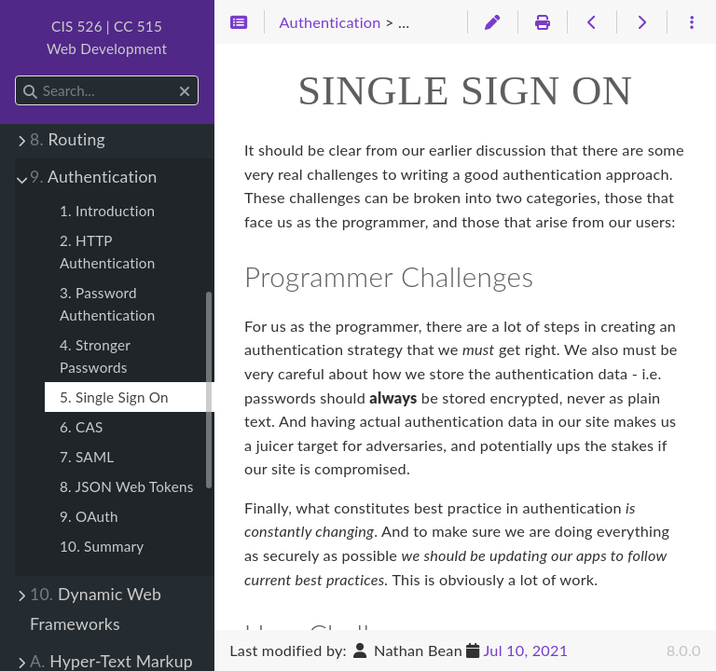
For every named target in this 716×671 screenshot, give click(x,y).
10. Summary (102, 546)
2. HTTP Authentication (107, 251)
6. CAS (81, 426)
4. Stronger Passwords (95, 356)
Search (16, 75)
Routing (67, 139)
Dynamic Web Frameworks (95, 609)
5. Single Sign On (114, 397)
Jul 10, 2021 (525, 650)
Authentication (94, 176)
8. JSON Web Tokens (127, 486)
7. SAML (87, 456)
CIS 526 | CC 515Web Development (107, 37)
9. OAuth (89, 516)
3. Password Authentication (107, 303)
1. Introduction (107, 210)
